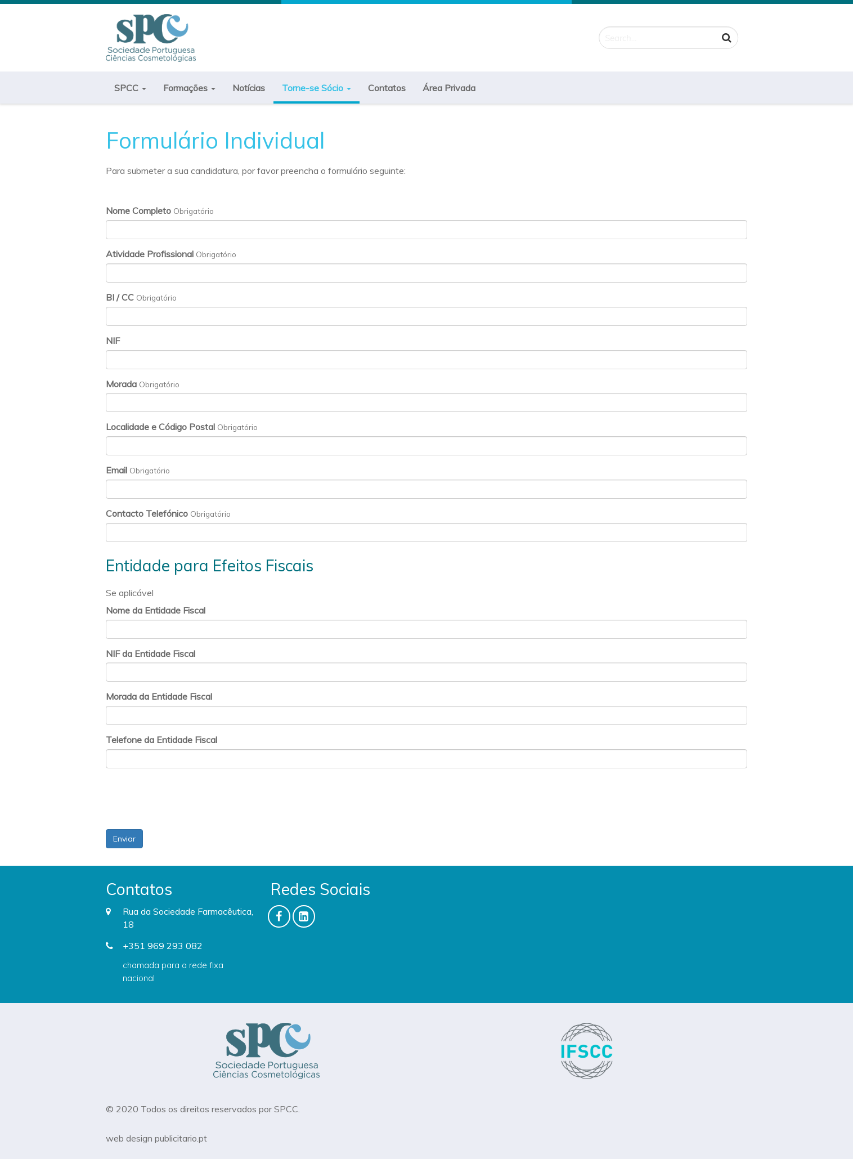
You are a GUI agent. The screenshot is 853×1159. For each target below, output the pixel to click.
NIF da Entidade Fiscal (150, 653)
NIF (113, 340)
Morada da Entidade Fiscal (159, 696)
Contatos (387, 87)
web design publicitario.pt (156, 1138)
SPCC (130, 87)
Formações (189, 87)
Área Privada (449, 87)
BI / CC (120, 297)
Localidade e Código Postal (160, 426)
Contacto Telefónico (147, 513)
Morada (121, 384)
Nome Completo (138, 210)
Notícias (248, 87)
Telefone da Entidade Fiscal (161, 739)
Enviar (124, 839)
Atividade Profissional (150, 253)
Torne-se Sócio (316, 87)
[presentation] (191, 799)
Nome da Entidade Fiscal (155, 610)
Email (116, 470)
